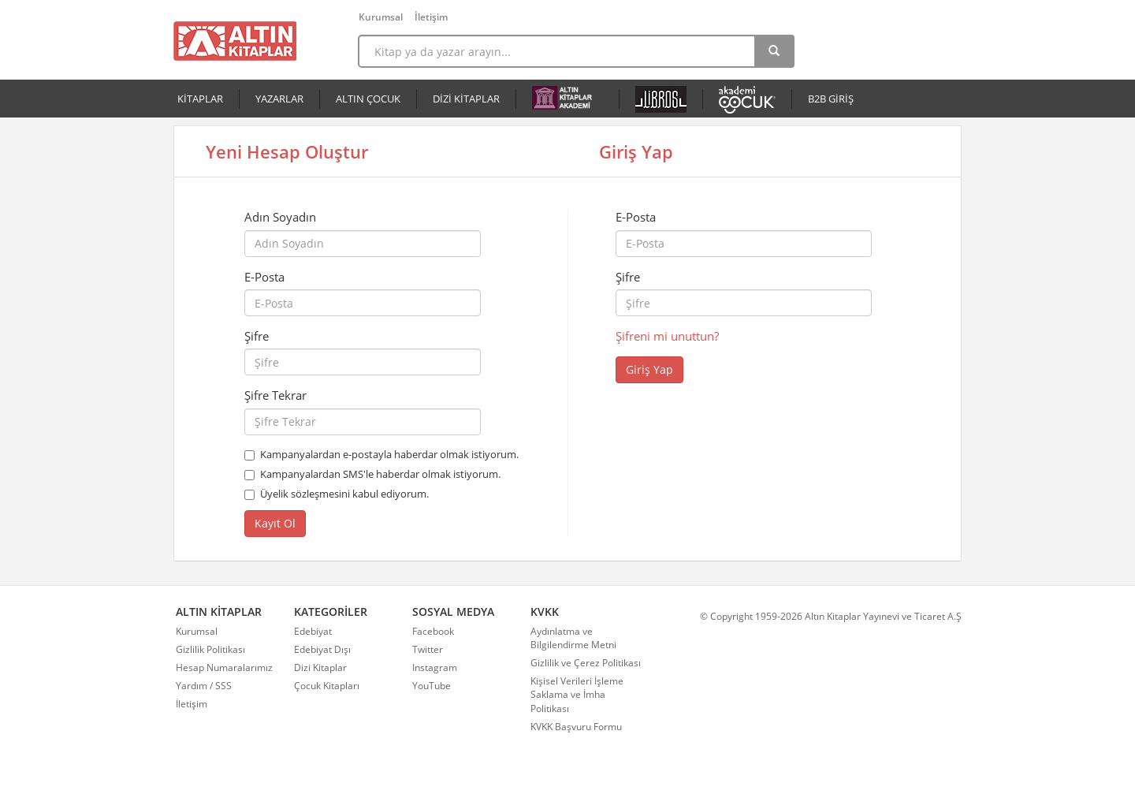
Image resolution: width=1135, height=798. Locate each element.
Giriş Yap (649, 369)
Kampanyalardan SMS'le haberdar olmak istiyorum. (380, 474)
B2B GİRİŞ (831, 98)
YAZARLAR (279, 98)
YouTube (431, 685)
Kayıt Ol (275, 523)
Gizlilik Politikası (210, 649)
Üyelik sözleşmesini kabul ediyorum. (344, 494)
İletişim (431, 17)
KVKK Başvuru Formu (576, 726)
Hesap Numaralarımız (224, 667)
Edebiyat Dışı (322, 649)
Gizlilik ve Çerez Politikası (585, 662)
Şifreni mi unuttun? (667, 336)
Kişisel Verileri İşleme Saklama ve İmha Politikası (576, 694)
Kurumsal (381, 17)
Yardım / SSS (204, 685)
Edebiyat (313, 631)
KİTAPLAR (200, 98)
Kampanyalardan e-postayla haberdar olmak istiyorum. (389, 454)
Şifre (256, 336)
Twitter (427, 649)
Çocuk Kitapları (326, 685)
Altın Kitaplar (234, 41)
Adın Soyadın (280, 217)
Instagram (434, 667)
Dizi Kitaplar (320, 667)
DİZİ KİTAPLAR (466, 98)
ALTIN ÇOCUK (368, 98)
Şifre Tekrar (275, 395)
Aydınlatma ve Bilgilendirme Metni (573, 638)
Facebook (433, 631)
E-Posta (264, 277)
